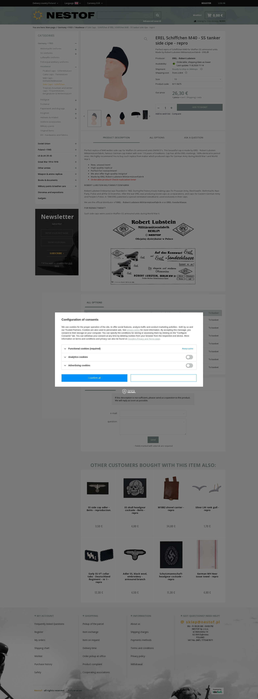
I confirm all (163, 377)
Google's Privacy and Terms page (144, 339)
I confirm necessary (94, 377)
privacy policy (133, 330)
